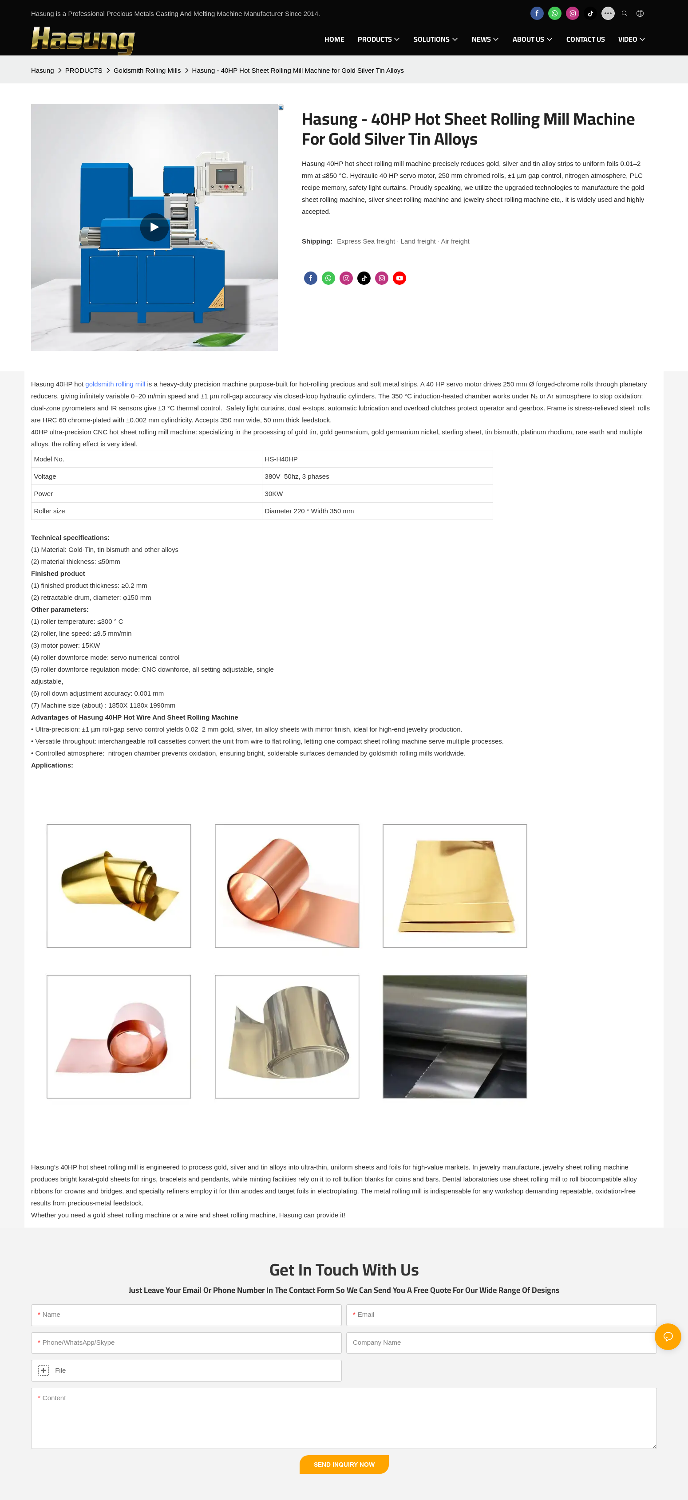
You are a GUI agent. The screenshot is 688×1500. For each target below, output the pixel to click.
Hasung (42, 70)
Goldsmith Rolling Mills (147, 70)
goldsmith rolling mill (115, 384)
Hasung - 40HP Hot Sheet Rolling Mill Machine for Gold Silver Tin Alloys (298, 70)
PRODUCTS (84, 70)
